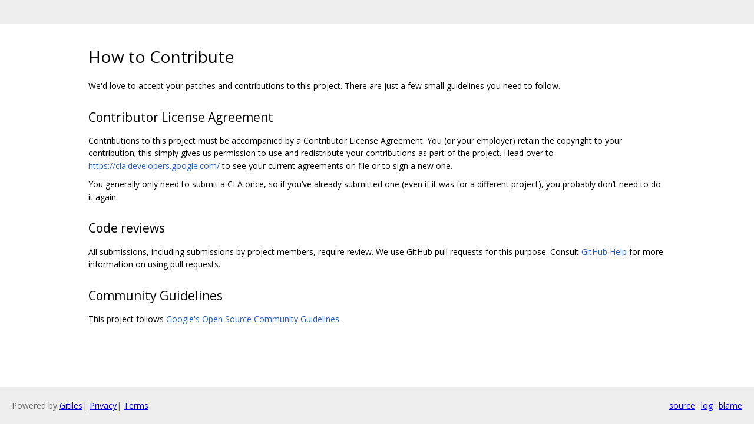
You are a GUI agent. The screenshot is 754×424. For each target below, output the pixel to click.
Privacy (103, 405)
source (682, 405)
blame (730, 405)
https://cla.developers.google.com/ (154, 165)
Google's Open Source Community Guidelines (252, 318)
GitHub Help (604, 251)
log (707, 405)
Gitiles (70, 405)
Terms (136, 405)
